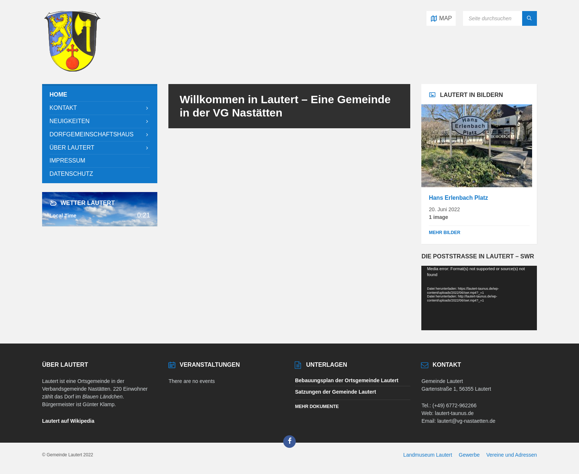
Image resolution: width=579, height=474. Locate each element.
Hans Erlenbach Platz (458, 198)
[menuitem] (99, 94)
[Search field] (500, 18)
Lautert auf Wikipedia (68, 421)
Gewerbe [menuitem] (469, 455)
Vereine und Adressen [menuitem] (511, 455)
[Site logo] (72, 69)
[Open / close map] (441, 18)
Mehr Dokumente (317, 406)
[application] (479, 298)
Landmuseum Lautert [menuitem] (427, 455)
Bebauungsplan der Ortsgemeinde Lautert (346, 380)
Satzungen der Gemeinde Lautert (335, 392)
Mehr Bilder (444, 232)
